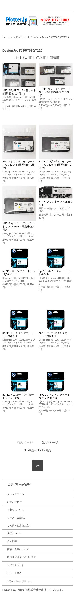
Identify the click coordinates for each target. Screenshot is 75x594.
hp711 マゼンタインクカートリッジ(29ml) (54, 334)
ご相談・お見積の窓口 (19, 525)
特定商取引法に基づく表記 (21, 557)
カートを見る (14, 573)
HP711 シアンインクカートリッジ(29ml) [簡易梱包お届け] (18, 164)
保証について (14, 533)
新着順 (54, 57)
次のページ (50, 442)
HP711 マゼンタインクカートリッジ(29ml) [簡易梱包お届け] (55, 164)
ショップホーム (15, 494)
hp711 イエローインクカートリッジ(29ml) (18, 396)
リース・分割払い (16, 517)
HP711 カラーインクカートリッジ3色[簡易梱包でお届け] (55, 92)
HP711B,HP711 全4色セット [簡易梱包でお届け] (19, 92)
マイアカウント (15, 565)
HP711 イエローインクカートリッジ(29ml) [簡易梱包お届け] (18, 226)
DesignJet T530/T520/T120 (55, 37)
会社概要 (12, 541)
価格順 (41, 57)
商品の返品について (18, 549)
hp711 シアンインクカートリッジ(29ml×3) (54, 396)
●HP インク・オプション (25, 37)
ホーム (6, 37)
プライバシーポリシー (19, 581)
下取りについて (15, 509)
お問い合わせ (14, 501)
